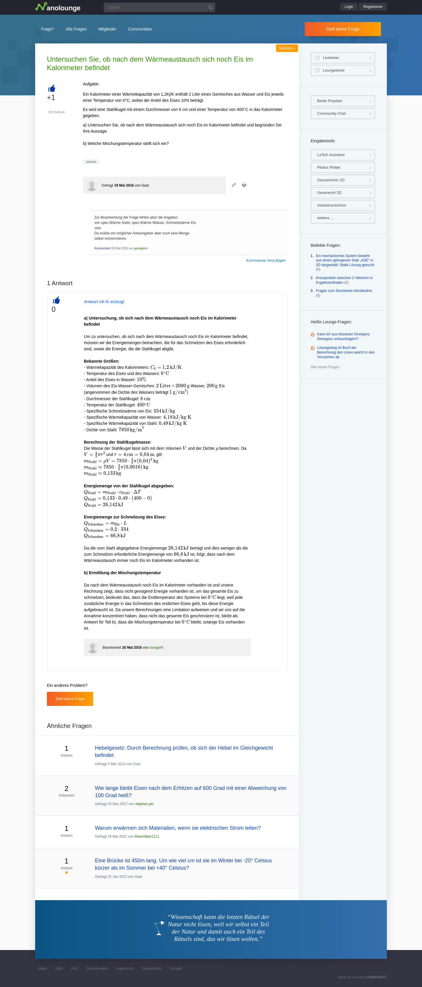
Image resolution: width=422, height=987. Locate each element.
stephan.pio (144, 804)
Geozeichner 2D (331, 180)
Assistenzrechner (331, 205)
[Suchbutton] (210, 7)
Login (349, 7)
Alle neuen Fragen (325, 367)
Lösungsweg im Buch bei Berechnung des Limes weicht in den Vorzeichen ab (346, 352)
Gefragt (107, 185)
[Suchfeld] (159, 7)
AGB (58, 968)
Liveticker (331, 57)
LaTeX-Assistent (331, 155)
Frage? (47, 29)
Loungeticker (334, 70)
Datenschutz (151, 968)
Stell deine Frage (342, 28)
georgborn (141, 248)
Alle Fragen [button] (76, 29)
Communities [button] (140, 29)
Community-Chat (331, 113)
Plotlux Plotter (329, 167)
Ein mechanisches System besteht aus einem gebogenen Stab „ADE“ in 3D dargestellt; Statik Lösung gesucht (345, 260)
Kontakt (176, 968)
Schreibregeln (97, 968)
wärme (91, 161)
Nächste (287, 48)
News (42, 968)
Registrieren (372, 7)
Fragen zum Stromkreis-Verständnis (344, 291)
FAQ (74, 968)
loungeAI (156, 647)
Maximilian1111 (147, 836)
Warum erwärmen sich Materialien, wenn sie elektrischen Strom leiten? (178, 828)
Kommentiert (102, 248)
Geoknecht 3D (329, 192)
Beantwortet (112, 647)
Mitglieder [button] (107, 29)
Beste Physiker (330, 101)
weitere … (325, 218)
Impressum (125, 968)
